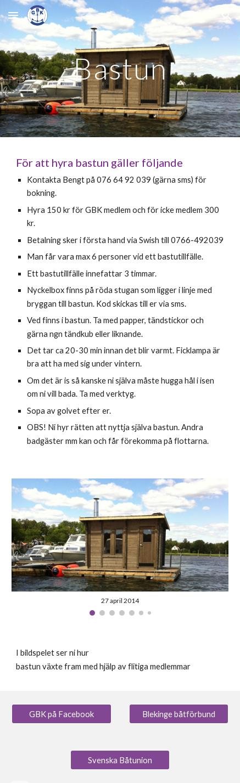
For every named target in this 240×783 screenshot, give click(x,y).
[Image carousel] (120, 547)
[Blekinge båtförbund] (179, 713)
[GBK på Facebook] (61, 713)
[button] (13, 15)
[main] (120, 68)
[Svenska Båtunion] (120, 760)
